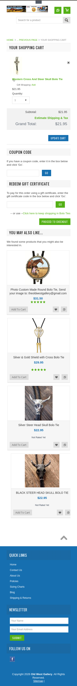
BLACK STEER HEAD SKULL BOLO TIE (42, 492)
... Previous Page (27, 40)
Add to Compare (64, 309)
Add (34, 85)
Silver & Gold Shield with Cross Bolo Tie (38, 357)
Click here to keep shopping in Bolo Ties (46, 213)
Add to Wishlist (56, 309)
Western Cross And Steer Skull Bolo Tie (37, 79)
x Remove (69, 63)
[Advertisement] (42, 32)
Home (10, 40)
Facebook (12, 659)
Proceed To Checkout (55, 222)
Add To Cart (18, 309)
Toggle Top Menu (39, 2)
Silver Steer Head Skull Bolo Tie (38, 425)
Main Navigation (10, 20)
